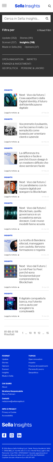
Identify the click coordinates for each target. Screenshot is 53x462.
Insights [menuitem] (5, 373)
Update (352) (9, 38)
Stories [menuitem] (5, 363)
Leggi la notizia (10, 113)
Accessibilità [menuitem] (7, 416)
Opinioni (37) (32, 47)
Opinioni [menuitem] (5, 366)
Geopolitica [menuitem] (33, 373)
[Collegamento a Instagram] (12, 435)
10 (30, 333)
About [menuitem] (4, 387)
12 (39, 333)
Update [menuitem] (5, 359)
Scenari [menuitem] (5, 369)
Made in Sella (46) (12, 47)
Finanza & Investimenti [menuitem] (38, 366)
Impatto (32, 59)
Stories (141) (26, 38)
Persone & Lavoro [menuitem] (36, 369)
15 (47, 333)
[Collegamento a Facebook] (4, 435)
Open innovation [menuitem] (35, 359)
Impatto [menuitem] (32, 363)
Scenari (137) (9, 42)
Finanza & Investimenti (16, 64)
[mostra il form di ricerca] (49, 6)
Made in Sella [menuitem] (7, 376)
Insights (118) (27, 42)
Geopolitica (10, 68)
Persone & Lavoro (32, 68)
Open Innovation (12, 59)
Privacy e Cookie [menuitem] (9, 412)
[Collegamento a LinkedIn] (19, 435)
